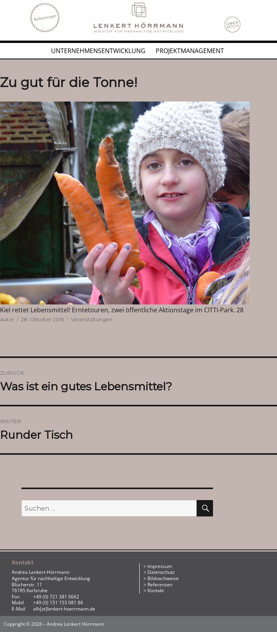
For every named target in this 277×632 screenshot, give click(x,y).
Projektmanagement (190, 50)
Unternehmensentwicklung (98, 50)
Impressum (159, 566)
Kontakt (155, 590)
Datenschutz (161, 572)
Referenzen (159, 584)
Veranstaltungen (91, 319)
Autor (7, 319)
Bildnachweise (163, 578)
